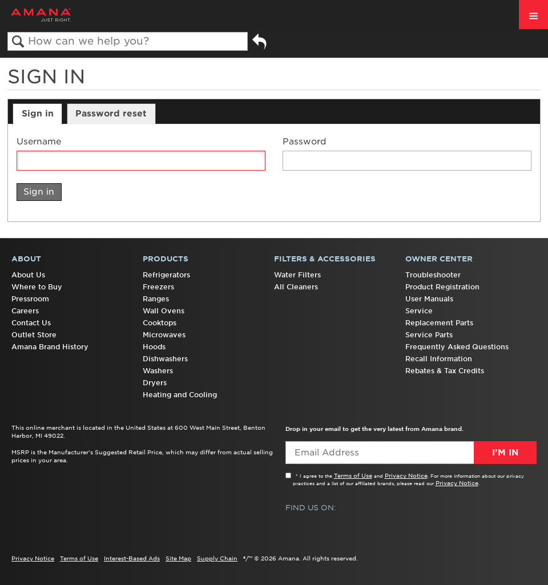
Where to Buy (36, 287)
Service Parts (429, 334)
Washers (158, 370)
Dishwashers (165, 358)
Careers (25, 310)
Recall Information (438, 358)
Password (305, 142)
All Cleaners (296, 287)
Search (18, 42)
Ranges (156, 298)
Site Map (178, 558)
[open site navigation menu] (533, 14)
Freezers (158, 287)
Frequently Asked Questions (457, 346)
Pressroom (30, 298)
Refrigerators (166, 275)
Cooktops (159, 322)
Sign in (38, 113)
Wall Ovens (163, 310)
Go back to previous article (259, 46)
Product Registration (442, 287)
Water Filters (297, 275)
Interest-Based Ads (132, 558)
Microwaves (164, 334)
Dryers (155, 382)
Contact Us (31, 322)
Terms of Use (353, 475)
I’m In (505, 452)
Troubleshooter (433, 275)
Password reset (111, 113)
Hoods (154, 346)
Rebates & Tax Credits (444, 370)
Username (39, 142)
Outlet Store (34, 334)
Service (419, 310)
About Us (28, 275)
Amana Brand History (49, 346)
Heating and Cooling (180, 394)
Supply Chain (217, 558)
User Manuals (429, 298)
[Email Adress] (411, 452)
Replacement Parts (439, 322)
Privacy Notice (406, 475)
